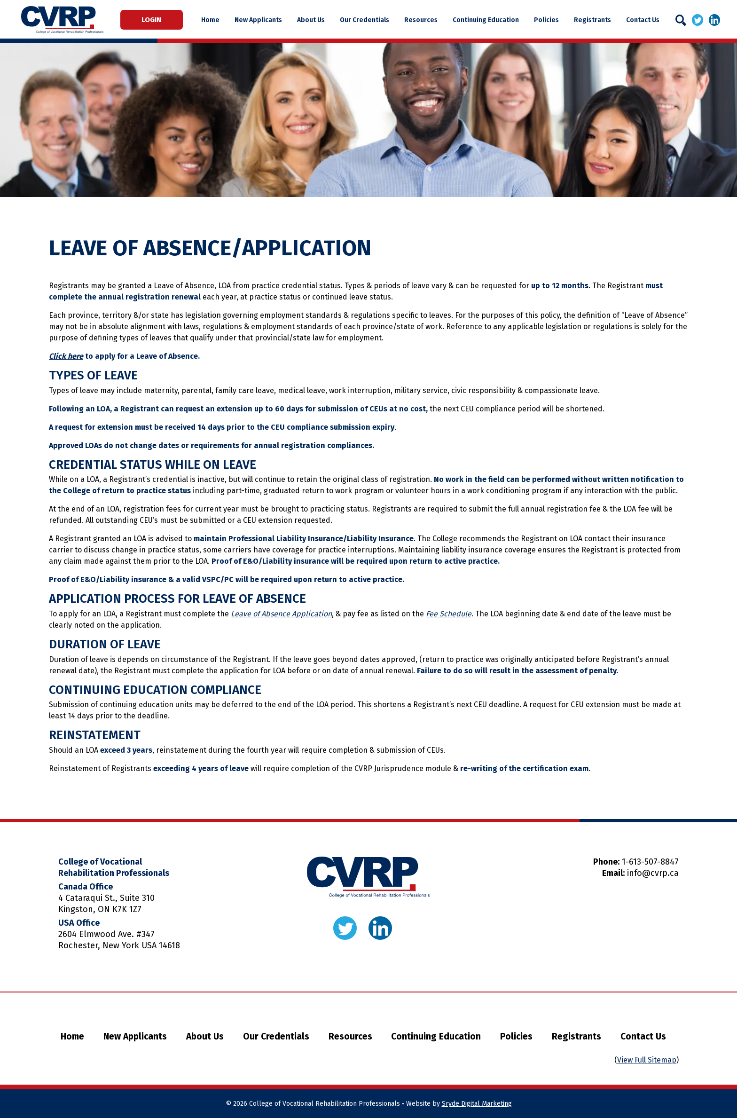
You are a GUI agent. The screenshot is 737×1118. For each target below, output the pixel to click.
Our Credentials (369, 20)
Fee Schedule (448, 613)
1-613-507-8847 (650, 862)
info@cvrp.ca (653, 873)
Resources (424, 20)
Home (220, 20)
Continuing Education (488, 20)
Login (156, 20)
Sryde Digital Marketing (477, 1104)
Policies (547, 20)
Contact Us (641, 20)
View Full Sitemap (646, 1059)
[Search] (680, 20)
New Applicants (266, 20)
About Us (317, 20)
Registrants (592, 20)
